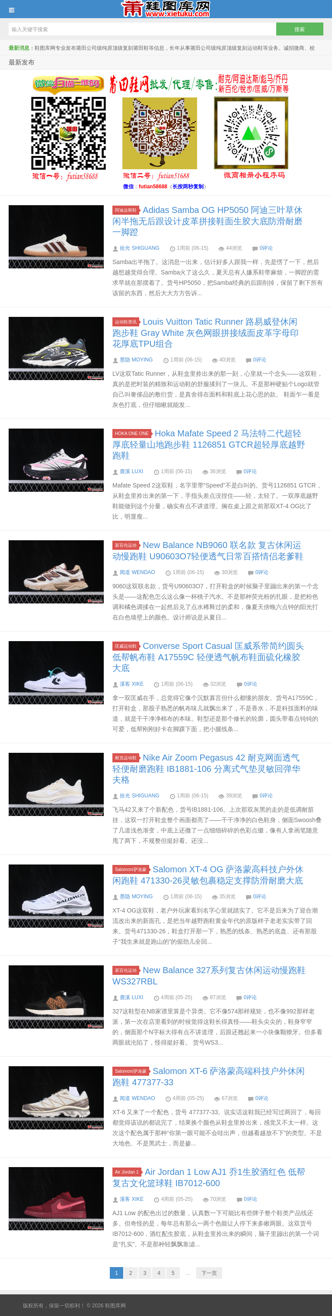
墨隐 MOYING (136, 360)
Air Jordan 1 (128, 1172)
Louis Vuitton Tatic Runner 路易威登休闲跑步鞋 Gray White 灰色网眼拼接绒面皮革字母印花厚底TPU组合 (205, 332)
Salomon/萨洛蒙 (132, 869)
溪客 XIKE (132, 684)
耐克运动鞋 (127, 757)
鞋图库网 (166, 9)
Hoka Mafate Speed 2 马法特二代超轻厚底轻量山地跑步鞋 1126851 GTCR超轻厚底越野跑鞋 (208, 444)
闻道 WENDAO (137, 572)
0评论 (266, 248)
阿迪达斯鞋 (127, 210)
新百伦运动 (127, 545)
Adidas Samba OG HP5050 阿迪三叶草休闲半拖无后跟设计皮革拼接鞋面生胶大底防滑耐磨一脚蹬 (207, 221)
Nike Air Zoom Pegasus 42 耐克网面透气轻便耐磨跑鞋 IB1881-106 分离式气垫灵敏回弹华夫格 (206, 768)
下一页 (209, 1273)
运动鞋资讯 (127, 321)
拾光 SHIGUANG (139, 248)
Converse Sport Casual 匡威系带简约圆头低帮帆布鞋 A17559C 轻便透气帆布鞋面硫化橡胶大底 (208, 657)
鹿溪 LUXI (131, 471)
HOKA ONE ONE (133, 433)
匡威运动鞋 (127, 646)
